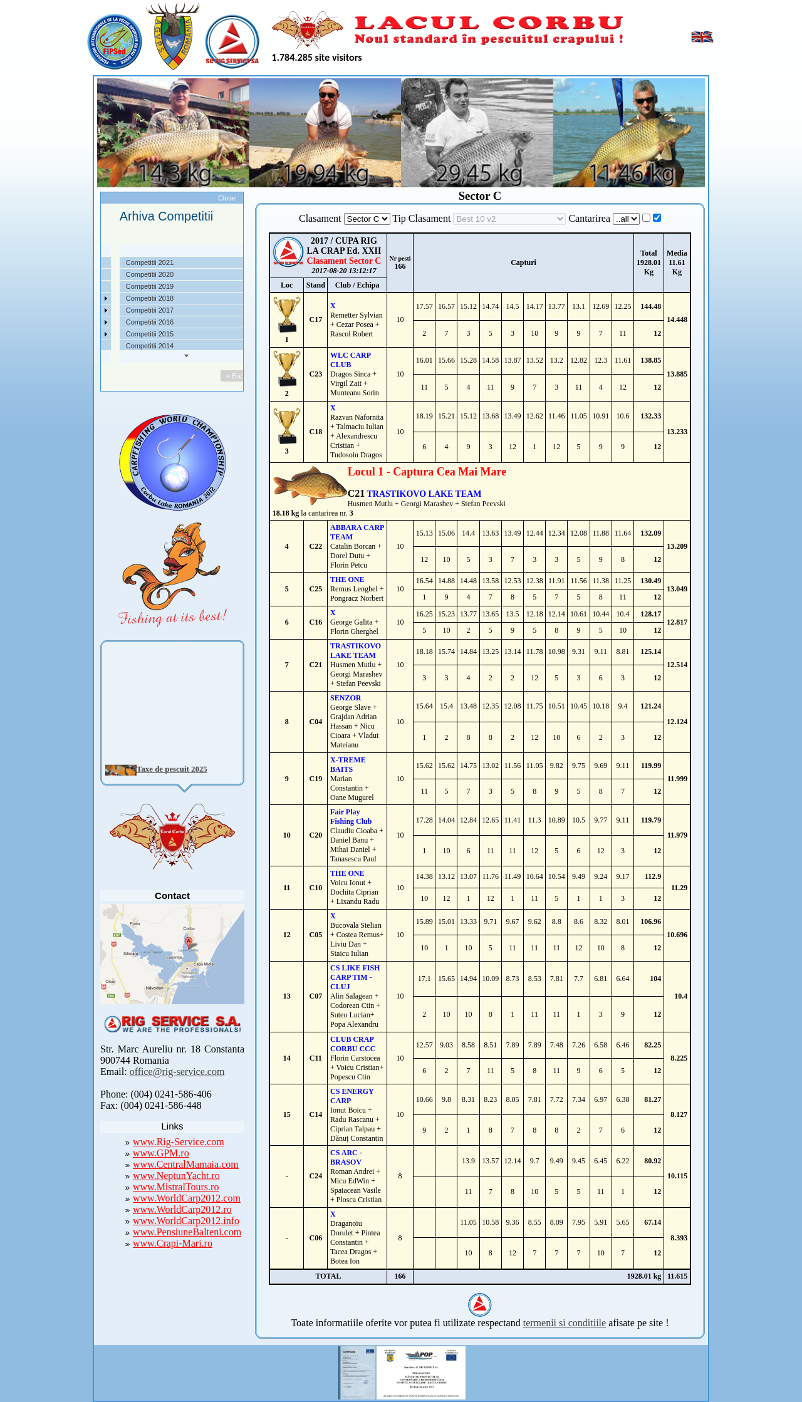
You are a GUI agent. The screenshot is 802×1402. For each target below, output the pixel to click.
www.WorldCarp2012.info (186, 1220)
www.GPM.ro (161, 1153)
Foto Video (71, 334)
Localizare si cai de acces (94, 274)
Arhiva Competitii (81, 310)
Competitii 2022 (79, 298)
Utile (62, 322)
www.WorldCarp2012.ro (182, 1209)
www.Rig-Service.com (178, 1141)
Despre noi (71, 262)
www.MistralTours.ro (176, 1186)
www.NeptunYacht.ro (176, 1175)
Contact (67, 346)
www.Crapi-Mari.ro (172, 1243)
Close (227, 198)
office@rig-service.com (177, 1071)
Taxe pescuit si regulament (96, 286)
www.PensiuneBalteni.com (187, 1232)
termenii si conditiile (564, 1322)
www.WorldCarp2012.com (187, 1198)
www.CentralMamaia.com (186, 1164)
